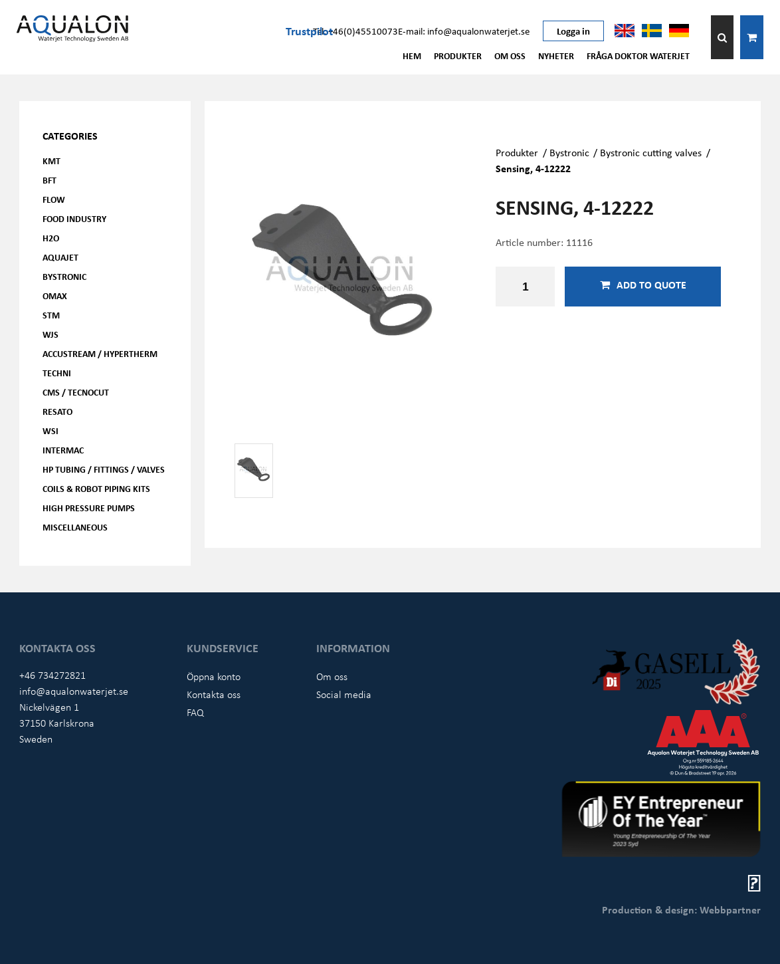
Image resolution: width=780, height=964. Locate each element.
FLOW (54, 199)
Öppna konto (214, 676)
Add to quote (643, 284)
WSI (50, 430)
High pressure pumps (89, 507)
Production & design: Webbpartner (681, 909)
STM (51, 314)
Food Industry (74, 218)
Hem (412, 55)
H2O (51, 237)
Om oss (510, 55)
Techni (57, 372)
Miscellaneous (75, 527)
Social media (343, 694)
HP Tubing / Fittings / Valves (104, 469)
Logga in (573, 30)
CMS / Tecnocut (76, 392)
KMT (51, 160)
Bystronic (64, 276)
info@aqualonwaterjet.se (73, 690)
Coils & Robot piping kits (96, 488)
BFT (49, 180)
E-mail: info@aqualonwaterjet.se (464, 30)
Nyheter (556, 55)
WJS (50, 334)
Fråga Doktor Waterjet (638, 55)
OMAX (55, 295)
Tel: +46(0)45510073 (355, 30)
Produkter (458, 55)
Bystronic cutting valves (651, 152)
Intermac (63, 449)
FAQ (195, 712)
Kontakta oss (214, 694)
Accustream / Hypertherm (100, 353)
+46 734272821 (52, 674)
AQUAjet (60, 257)
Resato (57, 411)
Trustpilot (309, 31)
